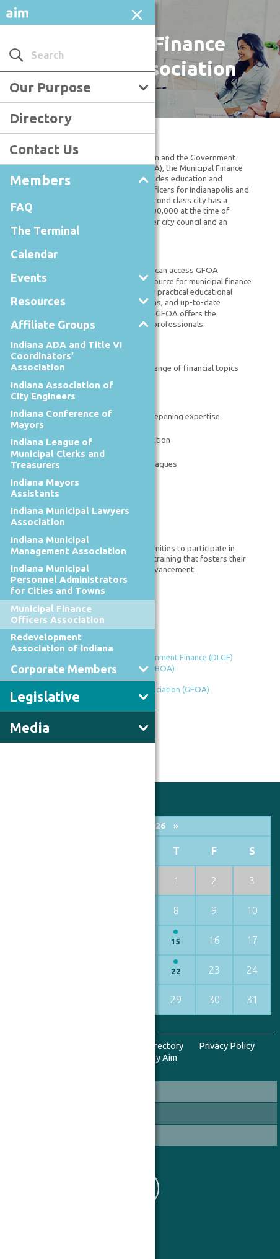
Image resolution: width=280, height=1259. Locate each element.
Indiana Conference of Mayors (61, 419)
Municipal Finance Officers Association (58, 614)
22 (176, 971)
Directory (40, 118)
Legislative (44, 696)
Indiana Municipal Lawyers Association (70, 516)
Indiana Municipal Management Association (68, 545)
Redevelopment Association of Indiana (62, 642)
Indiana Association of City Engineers (62, 390)
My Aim (163, 1057)
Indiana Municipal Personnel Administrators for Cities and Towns (69, 579)
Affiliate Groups (53, 324)
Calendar (34, 254)
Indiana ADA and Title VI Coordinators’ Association (66, 355)
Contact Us (44, 149)
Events (29, 277)
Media (29, 727)
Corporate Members (64, 669)
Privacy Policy (227, 1045)
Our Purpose (50, 87)
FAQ (22, 207)
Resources (38, 301)
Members (40, 180)
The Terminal (45, 230)
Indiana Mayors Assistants (45, 488)
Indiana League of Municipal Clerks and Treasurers (58, 453)
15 (176, 941)
